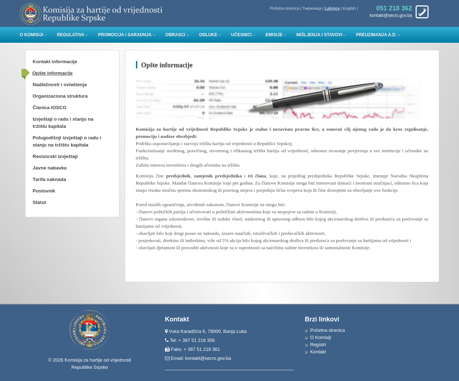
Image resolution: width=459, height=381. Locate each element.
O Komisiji (31, 34)
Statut (39, 202)
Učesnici (241, 34)
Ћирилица (312, 8)
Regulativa (70, 34)
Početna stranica (284, 8)
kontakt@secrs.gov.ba (208, 358)
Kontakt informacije (55, 61)
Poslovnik (44, 191)
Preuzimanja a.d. (376, 34)
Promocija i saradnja (125, 34)
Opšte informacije (52, 73)
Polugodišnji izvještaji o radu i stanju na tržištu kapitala (67, 141)
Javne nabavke (50, 168)
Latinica (332, 8)
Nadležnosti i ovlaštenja (60, 84)
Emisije (274, 34)
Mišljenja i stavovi (319, 34)
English (349, 8)
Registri (318, 344)
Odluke (208, 34)
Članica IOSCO (49, 107)
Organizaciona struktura (60, 96)
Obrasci (175, 34)
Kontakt (318, 351)
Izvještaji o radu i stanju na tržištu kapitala (63, 122)
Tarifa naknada (49, 179)
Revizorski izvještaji (55, 156)
